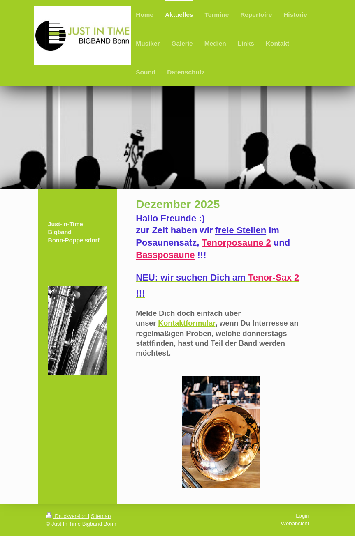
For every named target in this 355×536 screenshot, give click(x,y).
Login (302, 516)
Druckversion (67, 516)
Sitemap (101, 516)
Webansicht (295, 523)
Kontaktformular (186, 323)
